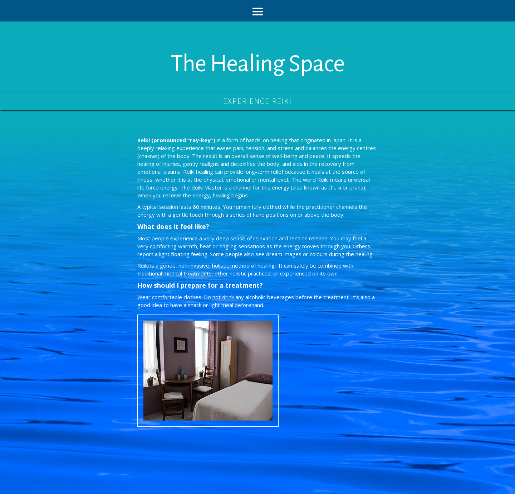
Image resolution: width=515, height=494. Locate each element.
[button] (257, 10)
